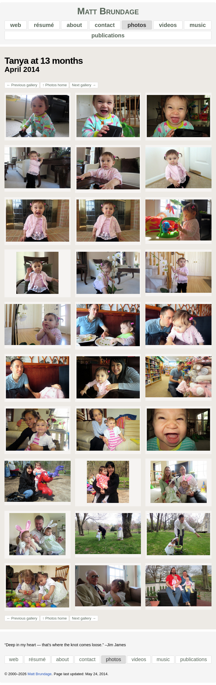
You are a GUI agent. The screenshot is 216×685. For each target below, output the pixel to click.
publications (108, 35)
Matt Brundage (108, 11)
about (74, 25)
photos (136, 25)
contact (105, 25)
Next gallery (84, 85)
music (198, 25)
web (15, 25)
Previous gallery (22, 85)
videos (168, 25)
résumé (44, 25)
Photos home (54, 85)
